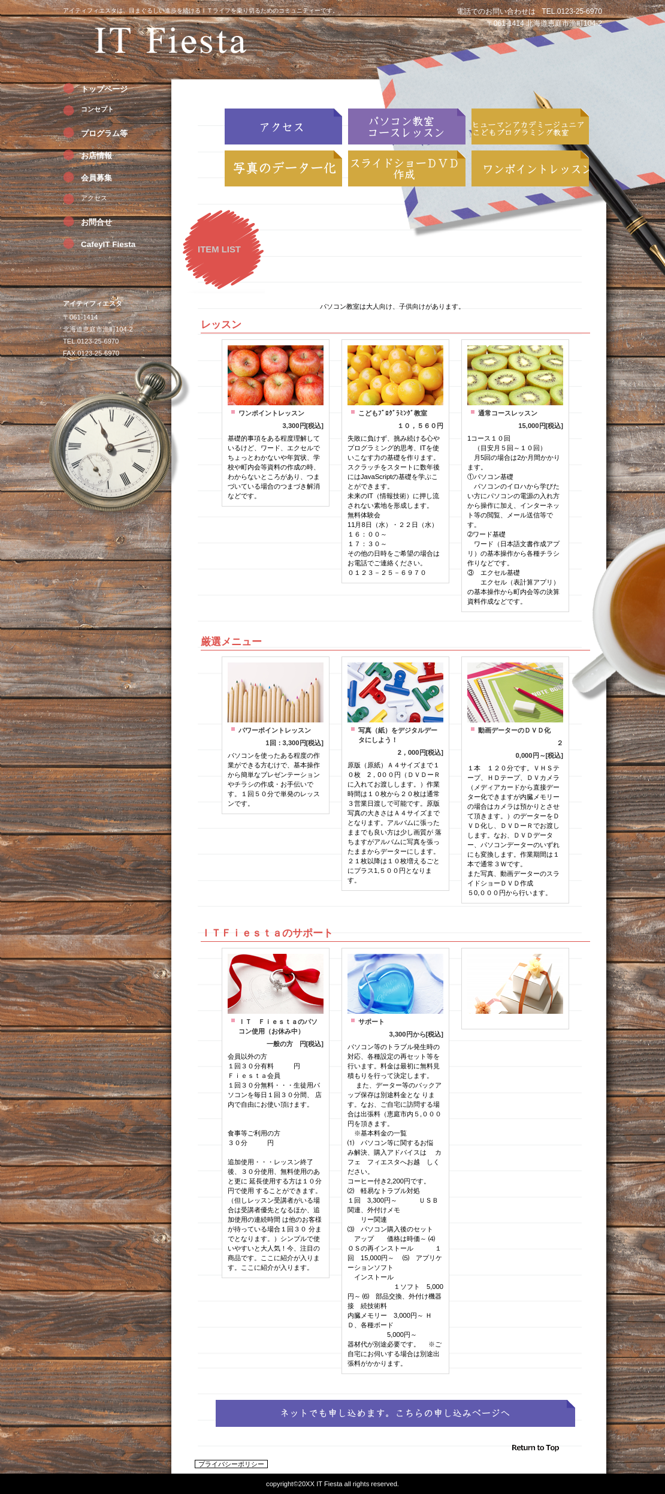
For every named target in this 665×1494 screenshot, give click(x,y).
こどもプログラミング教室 (530, 126)
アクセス (94, 197)
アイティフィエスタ (171, 45)
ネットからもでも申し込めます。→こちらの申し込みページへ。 (395, 1413)
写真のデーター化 (283, 168)
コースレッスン (407, 126)
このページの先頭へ (551, 1451)
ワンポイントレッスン (530, 168)
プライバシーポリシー (231, 1464)
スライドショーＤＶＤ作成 (407, 168)
